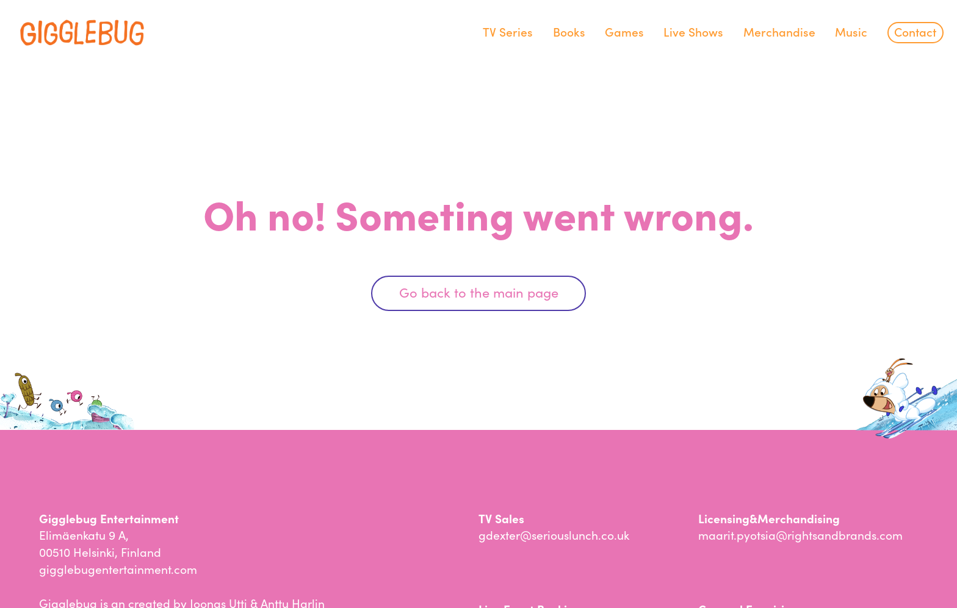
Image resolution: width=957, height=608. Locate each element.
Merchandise (779, 31)
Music (851, 31)
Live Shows (693, 31)
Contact (915, 31)
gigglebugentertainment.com (118, 568)
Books (569, 31)
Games (624, 31)
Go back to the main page (478, 291)
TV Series (508, 31)
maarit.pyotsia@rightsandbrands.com (800, 534)
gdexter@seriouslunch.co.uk (553, 534)
